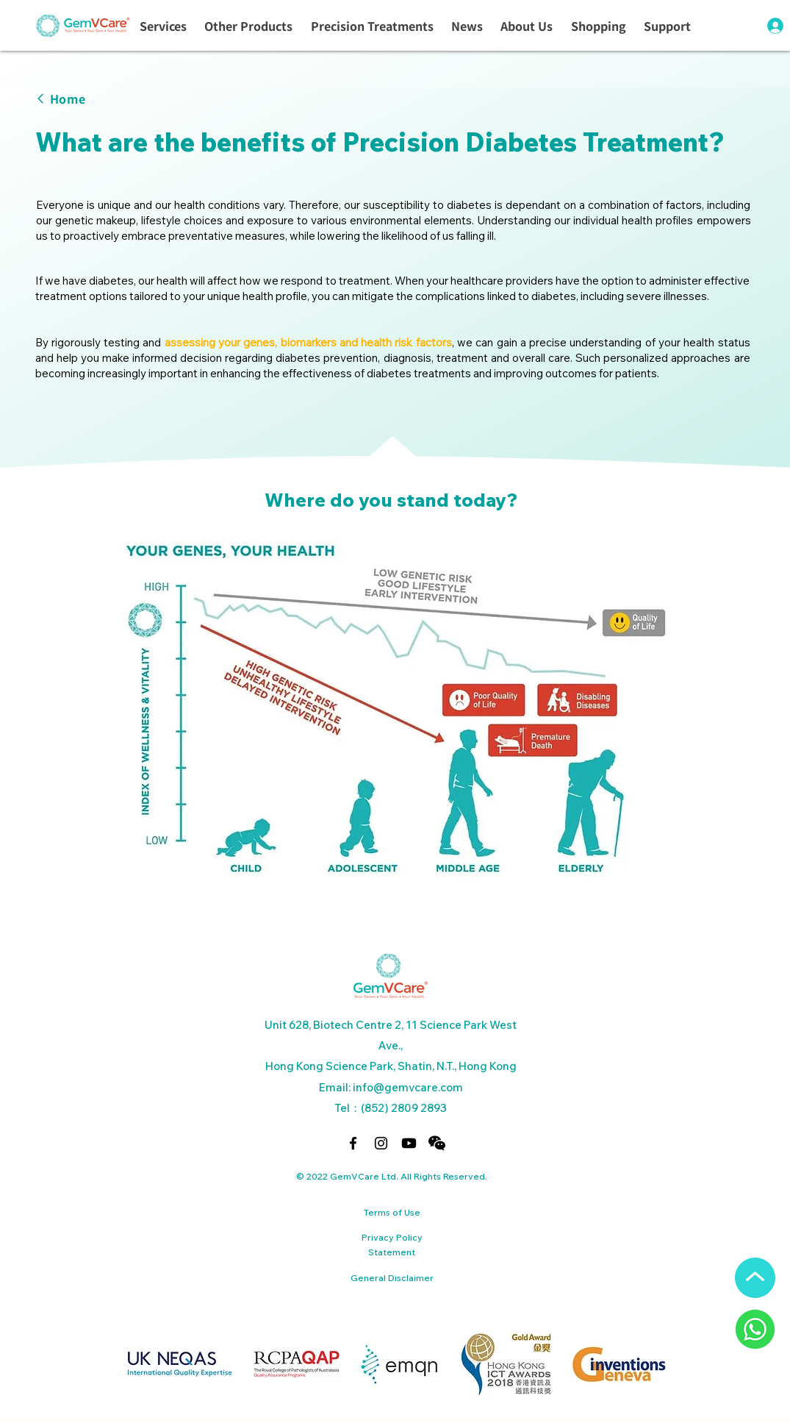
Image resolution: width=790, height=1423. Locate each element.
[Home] (105, 98)
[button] (163, 26)
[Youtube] (409, 1143)
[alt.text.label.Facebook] (353, 1143)
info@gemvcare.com (408, 1087)
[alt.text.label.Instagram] (381, 1143)
